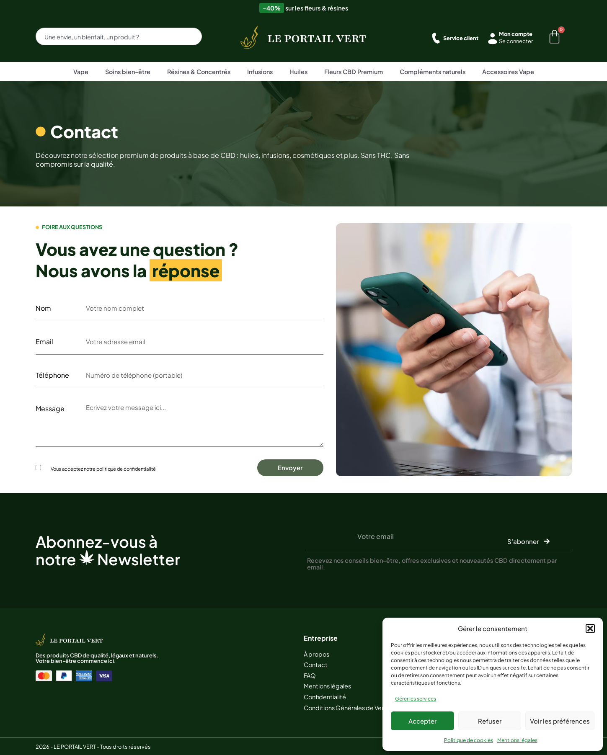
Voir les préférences (560, 721)
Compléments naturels (432, 71)
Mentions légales (517, 740)
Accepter (422, 721)
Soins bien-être (127, 71)
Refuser (489, 721)
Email (44, 341)
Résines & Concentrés (198, 71)
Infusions (260, 71)
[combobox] (119, 36)
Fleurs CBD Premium (353, 71)
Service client (460, 38)
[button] (590, 628)
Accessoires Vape (508, 71)
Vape (80, 71)
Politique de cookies (468, 740)
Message (50, 408)
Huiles (298, 71)
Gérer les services (415, 699)
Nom (43, 308)
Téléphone (52, 375)
